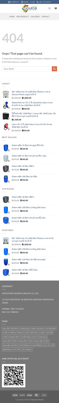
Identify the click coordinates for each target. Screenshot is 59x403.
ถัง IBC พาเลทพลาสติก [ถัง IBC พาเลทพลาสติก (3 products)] (11, 337)
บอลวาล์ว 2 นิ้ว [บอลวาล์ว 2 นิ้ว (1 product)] (48, 345)
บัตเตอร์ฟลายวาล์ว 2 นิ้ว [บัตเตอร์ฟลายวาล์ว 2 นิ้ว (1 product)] (11, 349)
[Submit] (54, 68)
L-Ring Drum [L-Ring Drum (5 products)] (24, 328)
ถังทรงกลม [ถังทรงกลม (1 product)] (43, 337)
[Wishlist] (55, 8)
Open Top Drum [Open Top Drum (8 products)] (38, 328)
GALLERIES (35, 17)
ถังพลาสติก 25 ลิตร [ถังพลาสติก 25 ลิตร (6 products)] (26, 341)
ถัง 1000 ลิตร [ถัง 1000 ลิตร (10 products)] (51, 328)
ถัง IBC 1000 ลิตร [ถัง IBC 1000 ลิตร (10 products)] (30, 333)
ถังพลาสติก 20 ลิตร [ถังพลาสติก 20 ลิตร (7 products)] (10, 341)
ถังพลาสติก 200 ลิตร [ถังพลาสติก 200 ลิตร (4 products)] (10, 345)
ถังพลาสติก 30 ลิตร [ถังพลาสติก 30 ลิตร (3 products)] (42, 341)
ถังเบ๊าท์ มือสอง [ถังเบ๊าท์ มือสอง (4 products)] (25, 345)
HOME (12, 17)
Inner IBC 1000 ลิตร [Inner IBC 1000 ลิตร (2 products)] (10, 328)
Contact (45, 17)
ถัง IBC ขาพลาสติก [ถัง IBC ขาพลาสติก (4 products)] (46, 333)
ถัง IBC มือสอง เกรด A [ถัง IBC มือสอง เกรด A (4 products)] (29, 337)
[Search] (49, 8)
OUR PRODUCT (22, 17)
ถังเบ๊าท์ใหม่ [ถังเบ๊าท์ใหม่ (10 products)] (37, 345)
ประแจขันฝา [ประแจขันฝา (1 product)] (27, 349)
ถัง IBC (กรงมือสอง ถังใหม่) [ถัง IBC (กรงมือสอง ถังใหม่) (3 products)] (12, 333)
